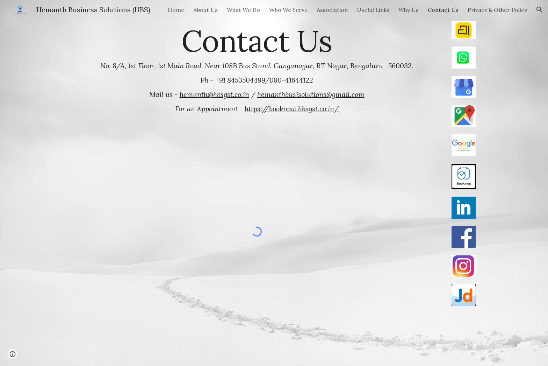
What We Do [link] (243, 9)
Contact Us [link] (443, 9)
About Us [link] (205, 9)
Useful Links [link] (373, 9)
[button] (539, 9)
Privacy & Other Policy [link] (497, 9)
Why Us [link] (408, 9)
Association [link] (332, 9)
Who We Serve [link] (288, 9)
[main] (256, 69)
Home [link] (176, 9)
